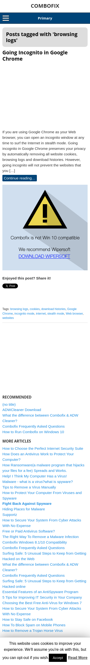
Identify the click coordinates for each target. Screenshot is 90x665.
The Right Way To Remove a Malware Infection (40, 537)
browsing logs (19, 309)
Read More (78, 658)
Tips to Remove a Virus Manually (29, 487)
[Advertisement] (45, 94)
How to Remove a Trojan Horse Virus (32, 630)
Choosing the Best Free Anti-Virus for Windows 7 (42, 603)
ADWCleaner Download (21, 410)
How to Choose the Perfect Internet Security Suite (42, 448)
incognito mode (24, 313)
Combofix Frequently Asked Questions (33, 426)
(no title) (9, 404)
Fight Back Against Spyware (26, 503)
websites (8, 318)
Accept (58, 658)
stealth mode (55, 313)
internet (41, 313)
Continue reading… (19, 178)
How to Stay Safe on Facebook (27, 619)
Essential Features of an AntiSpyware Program (40, 592)
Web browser (74, 313)
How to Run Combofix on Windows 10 (33, 432)
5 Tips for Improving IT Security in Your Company (42, 597)
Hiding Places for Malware (23, 509)
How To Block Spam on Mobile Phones (33, 625)
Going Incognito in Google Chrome (35, 55)
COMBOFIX (45, 5)
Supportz (9, 515)
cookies (34, 309)
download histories (53, 309)
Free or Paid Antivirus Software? (28, 531)
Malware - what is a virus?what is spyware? (37, 482)
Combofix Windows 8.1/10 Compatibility (34, 542)
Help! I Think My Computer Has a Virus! (34, 476)
